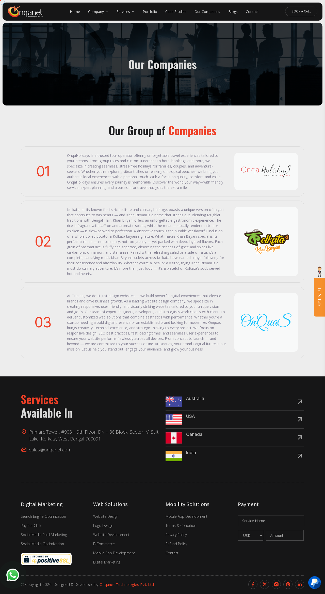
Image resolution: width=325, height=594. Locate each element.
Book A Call (301, 11)
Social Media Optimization (42, 543)
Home (75, 11)
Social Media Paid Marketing (44, 534)
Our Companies (207, 11)
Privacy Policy (176, 534)
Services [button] (123, 11)
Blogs (233, 11)
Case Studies (175, 11)
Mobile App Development (114, 553)
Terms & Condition (181, 525)
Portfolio (150, 11)
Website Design (105, 516)
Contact (252, 11)
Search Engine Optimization (43, 516)
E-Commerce (104, 543)
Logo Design (103, 525)
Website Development (111, 534)
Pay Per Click (31, 525)
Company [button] (96, 11)
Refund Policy (176, 543)
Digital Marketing (106, 562)
